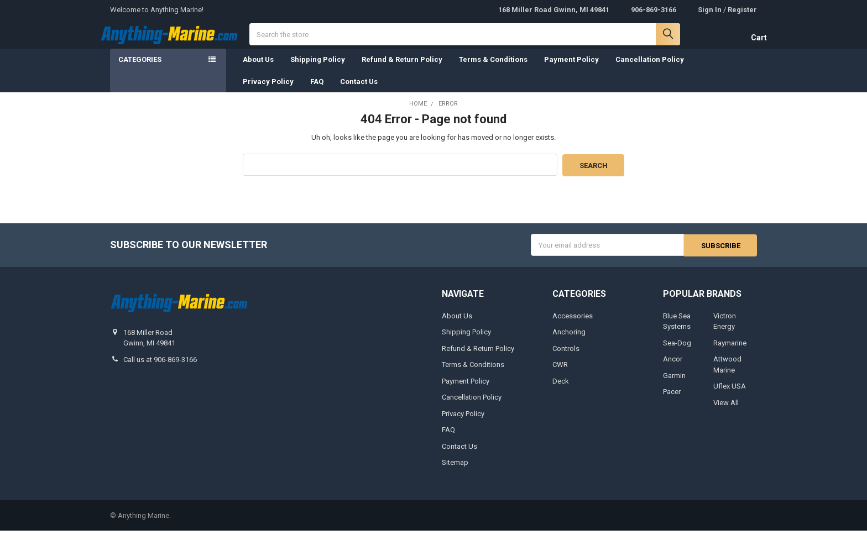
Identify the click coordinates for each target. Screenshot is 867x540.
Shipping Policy (317, 69)
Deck (560, 390)
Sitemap (455, 472)
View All (726, 412)
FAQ (316, 91)
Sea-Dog (677, 352)
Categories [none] (139, 69)
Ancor (672, 368)
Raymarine (729, 352)
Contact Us (359, 91)
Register (742, 10)
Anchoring (569, 341)
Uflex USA (729, 395)
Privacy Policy (268, 91)
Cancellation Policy (649, 69)
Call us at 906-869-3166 (160, 369)
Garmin (674, 385)
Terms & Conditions (493, 69)
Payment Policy (571, 69)
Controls (565, 358)
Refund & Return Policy (402, 69)
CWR (560, 374)
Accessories (572, 325)
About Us (258, 69)
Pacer (672, 401)
